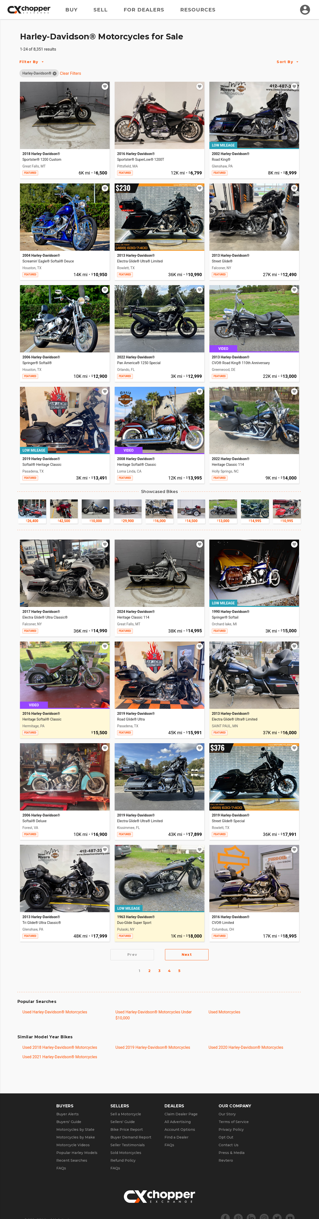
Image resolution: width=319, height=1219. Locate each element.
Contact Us (229, 1145)
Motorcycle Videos (73, 1145)
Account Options (179, 1129)
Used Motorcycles (224, 1012)
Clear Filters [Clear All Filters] (70, 73)
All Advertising (177, 1122)
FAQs (61, 1168)
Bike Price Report (126, 1129)
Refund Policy (123, 1160)
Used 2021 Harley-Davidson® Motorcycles (59, 1057)
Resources (198, 10)
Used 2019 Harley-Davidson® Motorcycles (152, 1047)
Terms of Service (234, 1122)
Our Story (227, 1114)
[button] (36, 73)
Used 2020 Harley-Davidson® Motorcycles (246, 1047)
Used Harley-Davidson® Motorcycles (54, 1012)
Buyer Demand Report (130, 1137)
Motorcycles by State (75, 1129)
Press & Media (231, 1152)
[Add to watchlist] (105, 86)
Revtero (226, 1160)
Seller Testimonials (127, 1145)
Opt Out (226, 1137)
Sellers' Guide (122, 1122)
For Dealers (144, 10)
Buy (71, 10)
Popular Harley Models (76, 1152)
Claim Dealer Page (181, 1114)
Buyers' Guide (68, 1122)
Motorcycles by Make (75, 1137)
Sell (100, 10)
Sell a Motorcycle (125, 1114)
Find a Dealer (176, 1137)
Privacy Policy (231, 1129)
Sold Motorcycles (125, 1152)
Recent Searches (71, 1160)
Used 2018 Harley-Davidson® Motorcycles (59, 1047)
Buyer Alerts (67, 1114)
